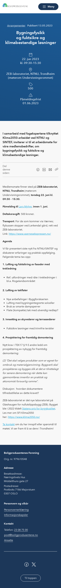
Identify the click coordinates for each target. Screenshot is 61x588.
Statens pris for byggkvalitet (38, 408)
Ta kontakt (9, 424)
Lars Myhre (25, 206)
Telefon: (16, 530)
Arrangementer (16, 25)
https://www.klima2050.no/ (24, 417)
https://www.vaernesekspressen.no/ (30, 233)
